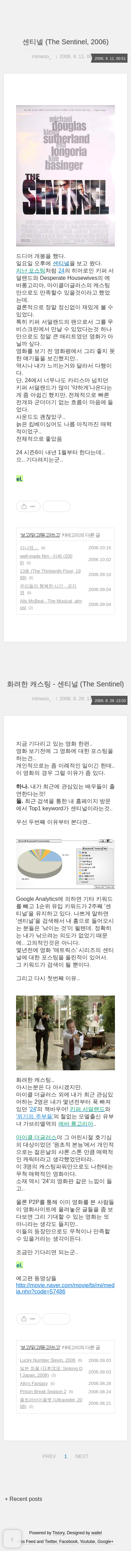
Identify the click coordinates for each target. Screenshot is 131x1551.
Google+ (105, 1541)
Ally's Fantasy (34, 1383)
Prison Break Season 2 (43, 1391)
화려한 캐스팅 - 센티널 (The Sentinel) (65, 684)
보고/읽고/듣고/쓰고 (40, 535)
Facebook (68, 1541)
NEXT (81, 1455)
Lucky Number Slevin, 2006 (47, 1360)
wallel (96, 1532)
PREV (48, 1455)
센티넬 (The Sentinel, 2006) (65, 42)
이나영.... (29, 547)
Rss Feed (26, 1541)
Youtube (87, 1541)
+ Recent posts (23, 1499)
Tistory (58, 1532)
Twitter (51, 1541)
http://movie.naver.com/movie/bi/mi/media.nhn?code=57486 (65, 1288)
